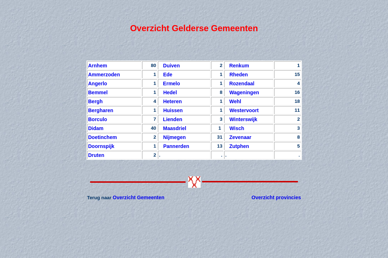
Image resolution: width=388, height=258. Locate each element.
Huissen (171, 110)
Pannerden (174, 146)
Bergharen (100, 110)
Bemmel (98, 92)
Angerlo (97, 83)
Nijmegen (173, 137)
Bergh (95, 101)
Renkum (239, 65)
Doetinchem (102, 137)
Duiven (171, 65)
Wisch (234, 128)
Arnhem (97, 65)
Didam (96, 128)
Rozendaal (241, 83)
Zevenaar (240, 137)
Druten (96, 155)
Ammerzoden (104, 74)
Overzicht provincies (276, 197)
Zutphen (239, 146)
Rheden (236, 74)
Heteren (171, 101)
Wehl (235, 101)
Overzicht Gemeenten (138, 197)
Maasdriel (174, 128)
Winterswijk (241, 119)
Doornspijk (102, 146)
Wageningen (242, 92)
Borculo (97, 119)
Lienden (172, 119)
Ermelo (171, 83)
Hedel (168, 92)
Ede (166, 74)
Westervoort (242, 110)
